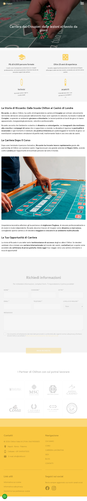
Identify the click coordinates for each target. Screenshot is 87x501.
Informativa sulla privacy (13, 488)
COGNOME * (35, 292)
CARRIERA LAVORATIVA (54, 452)
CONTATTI (49, 465)
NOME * (6, 292)
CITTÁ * (61, 292)
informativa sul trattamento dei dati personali (42, 338)
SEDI (47, 456)
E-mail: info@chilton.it (16, 458)
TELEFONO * (38, 303)
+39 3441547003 (22, 453)
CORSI (47, 447)
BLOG (47, 461)
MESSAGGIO (8, 314)
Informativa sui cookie (12, 484)
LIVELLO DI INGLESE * (71, 303)
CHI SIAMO (49, 443)
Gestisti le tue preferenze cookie (17, 493)
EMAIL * (6, 303)
